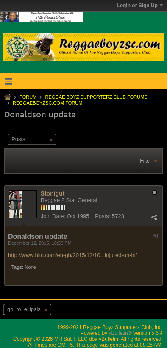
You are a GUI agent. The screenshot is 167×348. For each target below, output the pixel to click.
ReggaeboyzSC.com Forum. (48, 102)
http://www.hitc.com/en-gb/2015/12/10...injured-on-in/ (72, 255)
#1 (156, 236)
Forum (27, 96)
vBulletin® (120, 333)
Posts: (102, 216)
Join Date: (53, 216)
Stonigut (53, 193)
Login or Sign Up (140, 5)
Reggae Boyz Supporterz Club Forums (96, 96)
